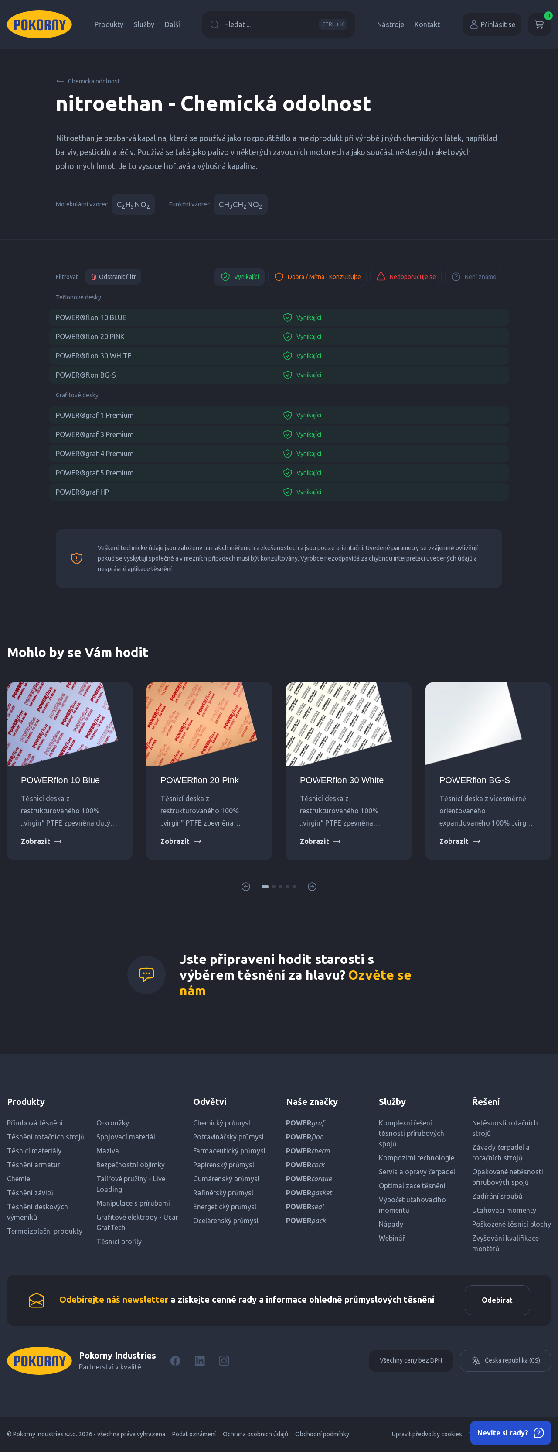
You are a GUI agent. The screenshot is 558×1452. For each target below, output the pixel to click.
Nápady (391, 1224)
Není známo (474, 277)
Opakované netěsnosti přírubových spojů (507, 1177)
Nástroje (390, 24)
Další (172, 24)
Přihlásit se (492, 24)
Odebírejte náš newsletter (113, 1300)
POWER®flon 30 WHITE (94, 356)
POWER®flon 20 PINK (90, 337)
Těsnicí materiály (34, 1151)
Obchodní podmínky (322, 1434)
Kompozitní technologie (416, 1158)
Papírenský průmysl (223, 1165)
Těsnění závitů (30, 1193)
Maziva (107, 1151)
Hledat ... (278, 24)
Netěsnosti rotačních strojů (505, 1128)
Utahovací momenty (504, 1210)
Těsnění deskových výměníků (37, 1212)
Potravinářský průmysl (228, 1137)
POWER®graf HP (82, 492)
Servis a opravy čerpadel (417, 1172)
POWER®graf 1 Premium (95, 415)
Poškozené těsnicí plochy (511, 1224)
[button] (265, 886)
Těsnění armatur (33, 1165)
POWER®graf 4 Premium (95, 454)
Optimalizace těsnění (412, 1186)
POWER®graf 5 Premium (95, 473)
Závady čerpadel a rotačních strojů (501, 1152)
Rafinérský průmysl (223, 1193)
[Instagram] (224, 1361)
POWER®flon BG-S (86, 375)
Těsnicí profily (119, 1242)
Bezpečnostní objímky (130, 1165)
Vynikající (239, 277)
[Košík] (539, 24)
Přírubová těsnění (35, 1123)
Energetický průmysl (224, 1207)
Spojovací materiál (125, 1137)
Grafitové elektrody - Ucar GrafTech (137, 1222)
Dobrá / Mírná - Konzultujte (317, 277)
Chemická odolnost (88, 81)
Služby (144, 24)
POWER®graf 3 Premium (95, 434)
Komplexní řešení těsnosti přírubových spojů (411, 1133)
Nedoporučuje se (406, 277)
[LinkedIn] (199, 1361)
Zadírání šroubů (497, 1196)
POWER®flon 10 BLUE (91, 317)
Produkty (109, 24)
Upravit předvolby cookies (427, 1434)
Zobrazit (41, 841)
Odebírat (496, 1300)
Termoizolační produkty (44, 1231)
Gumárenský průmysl (226, 1179)
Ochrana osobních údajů (255, 1434)
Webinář (392, 1238)
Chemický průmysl (221, 1123)
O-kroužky (112, 1123)
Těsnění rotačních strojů (46, 1137)
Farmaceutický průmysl (229, 1151)
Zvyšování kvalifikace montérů (505, 1243)
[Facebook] (175, 1361)
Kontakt (427, 24)
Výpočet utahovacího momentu (412, 1205)
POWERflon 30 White (342, 780)
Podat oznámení (194, 1434)
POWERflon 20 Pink (199, 780)
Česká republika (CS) (505, 1361)
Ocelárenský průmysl (226, 1221)
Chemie (18, 1179)
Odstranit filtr (113, 276)
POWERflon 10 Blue (60, 780)
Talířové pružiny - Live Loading (130, 1184)
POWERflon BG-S (474, 780)
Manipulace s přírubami (133, 1203)
